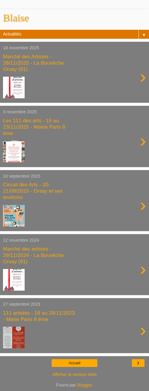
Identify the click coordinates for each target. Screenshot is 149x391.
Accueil (75, 363)
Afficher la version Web (74, 374)
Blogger (84, 385)
